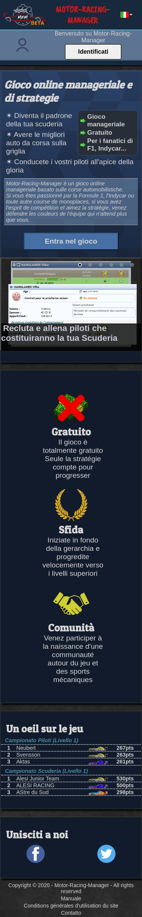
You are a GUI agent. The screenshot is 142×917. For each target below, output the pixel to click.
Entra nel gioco (71, 241)
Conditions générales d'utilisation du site (71, 906)
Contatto (71, 913)
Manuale (71, 898)
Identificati (93, 51)
